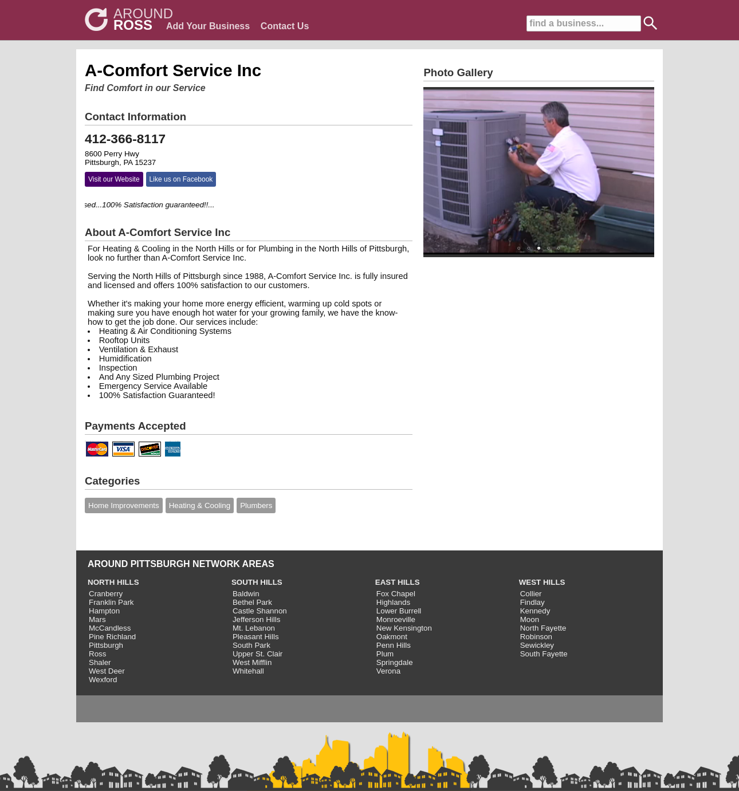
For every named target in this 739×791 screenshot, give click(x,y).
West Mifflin (252, 662)
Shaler (100, 662)
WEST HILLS (542, 582)
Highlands (393, 602)
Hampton (104, 611)
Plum (385, 654)
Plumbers (256, 505)
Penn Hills (393, 645)
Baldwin (246, 593)
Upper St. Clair (257, 654)
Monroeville (395, 619)
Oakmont (391, 636)
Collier (531, 593)
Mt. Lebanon (254, 628)
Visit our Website (114, 179)
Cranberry (106, 593)
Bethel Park (252, 602)
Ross (97, 654)
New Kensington (404, 628)
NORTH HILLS (113, 582)
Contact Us (285, 26)
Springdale (394, 662)
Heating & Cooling (199, 505)
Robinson (536, 636)
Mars (97, 619)
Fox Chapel (395, 593)
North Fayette (543, 628)
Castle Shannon (260, 611)
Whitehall (248, 671)
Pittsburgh (106, 645)
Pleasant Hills (256, 636)
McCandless (110, 628)
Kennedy (535, 611)
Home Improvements (123, 505)
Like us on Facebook (181, 179)
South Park (251, 645)
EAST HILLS (397, 582)
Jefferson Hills (256, 619)
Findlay (532, 602)
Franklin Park (111, 602)
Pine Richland (112, 636)
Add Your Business (208, 26)
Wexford (103, 679)
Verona (388, 671)
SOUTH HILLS (256, 582)
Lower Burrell (399, 611)
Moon (529, 619)
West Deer (107, 671)
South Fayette (544, 654)
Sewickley (537, 645)
